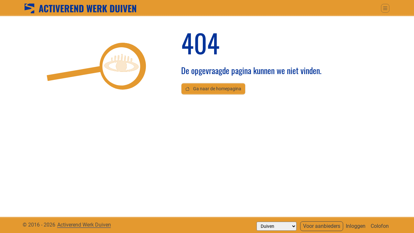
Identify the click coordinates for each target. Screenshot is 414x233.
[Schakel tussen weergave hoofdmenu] (385, 8)
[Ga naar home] (80, 8)
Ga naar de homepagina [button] (213, 89)
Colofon (380, 226)
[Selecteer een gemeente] (276, 226)
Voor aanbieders (321, 226)
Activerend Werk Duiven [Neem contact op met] (84, 225)
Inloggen (355, 226)
